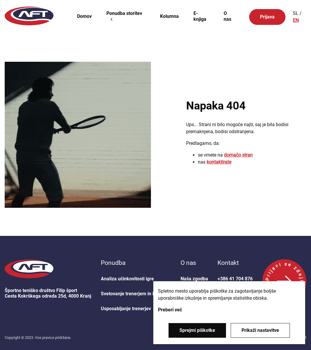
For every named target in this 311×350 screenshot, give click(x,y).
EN (296, 20)
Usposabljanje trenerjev (126, 308)
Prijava (267, 17)
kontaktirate (219, 162)
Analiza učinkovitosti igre (127, 279)
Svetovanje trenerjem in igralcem (136, 293)
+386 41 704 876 (235, 279)
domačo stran (238, 155)
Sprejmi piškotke (197, 330)
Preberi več (170, 310)
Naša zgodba (194, 279)
